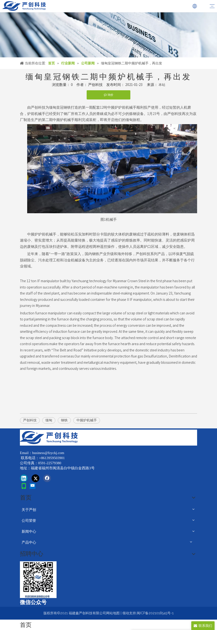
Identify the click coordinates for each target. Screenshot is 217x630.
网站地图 (113, 613)
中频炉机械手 (86, 420)
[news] (108, 34)
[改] (38, 579)
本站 (162, 85)
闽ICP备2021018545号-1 (155, 613)
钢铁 (64, 420)
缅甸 (48, 420)
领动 (125, 613)
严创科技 (30, 420)
